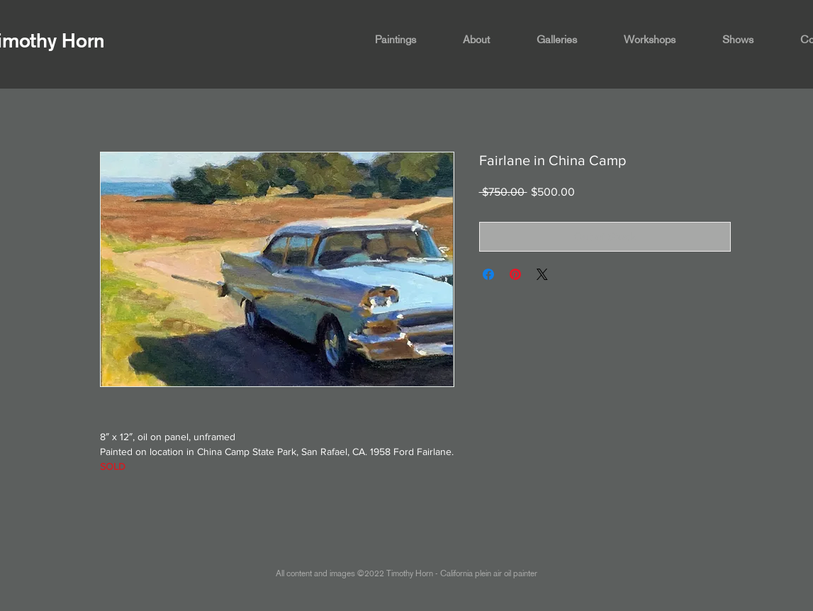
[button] (408, 39)
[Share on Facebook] (488, 274)
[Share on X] (542, 274)
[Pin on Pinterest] (515, 274)
